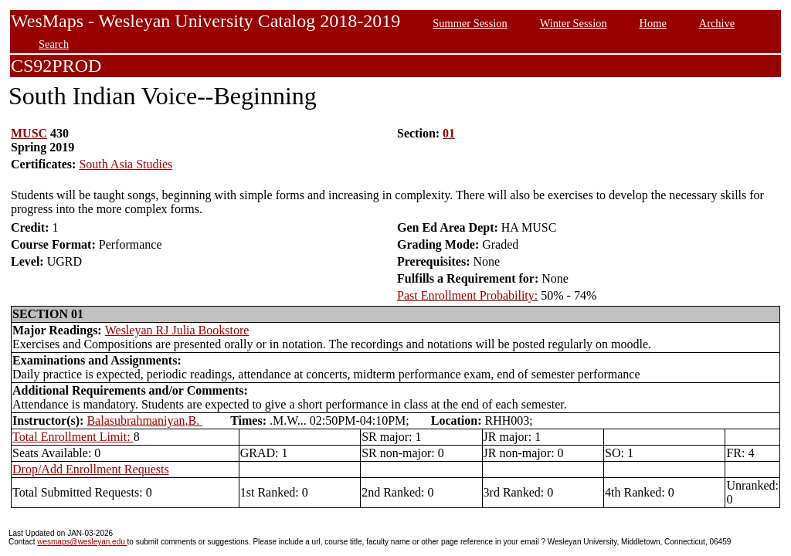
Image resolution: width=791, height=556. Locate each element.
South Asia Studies (125, 164)
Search (54, 44)
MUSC (29, 133)
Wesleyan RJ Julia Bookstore (177, 330)
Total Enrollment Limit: (73, 436)
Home (653, 23)
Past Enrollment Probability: (467, 295)
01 (449, 133)
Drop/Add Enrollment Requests (90, 469)
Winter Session (573, 23)
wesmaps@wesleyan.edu (82, 541)
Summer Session (470, 23)
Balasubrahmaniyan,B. (144, 420)
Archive (717, 23)
